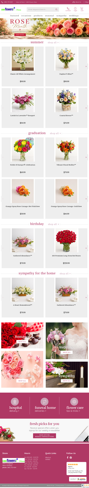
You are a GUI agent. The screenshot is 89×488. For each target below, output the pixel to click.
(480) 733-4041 (8, 2)
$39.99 (22, 214)
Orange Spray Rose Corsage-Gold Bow (66, 206)
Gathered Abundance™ (22, 256)
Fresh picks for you (44, 427)
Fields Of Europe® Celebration (22, 165)
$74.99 (66, 123)
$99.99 (22, 81)
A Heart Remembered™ (22, 305)
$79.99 (66, 172)
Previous (2, 66)
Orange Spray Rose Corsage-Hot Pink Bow (23, 206)
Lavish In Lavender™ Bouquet (22, 115)
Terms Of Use (50, 485)
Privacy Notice (60, 485)
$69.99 (22, 172)
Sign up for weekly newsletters (44, 435)
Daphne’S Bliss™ (66, 74)
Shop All (52, 42)
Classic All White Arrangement (22, 74)
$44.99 (66, 214)
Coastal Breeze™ (66, 115)
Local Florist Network (72, 485)
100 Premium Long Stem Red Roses (66, 256)
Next (86, 66)
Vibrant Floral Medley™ (66, 165)
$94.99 (22, 123)
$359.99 (66, 263)
